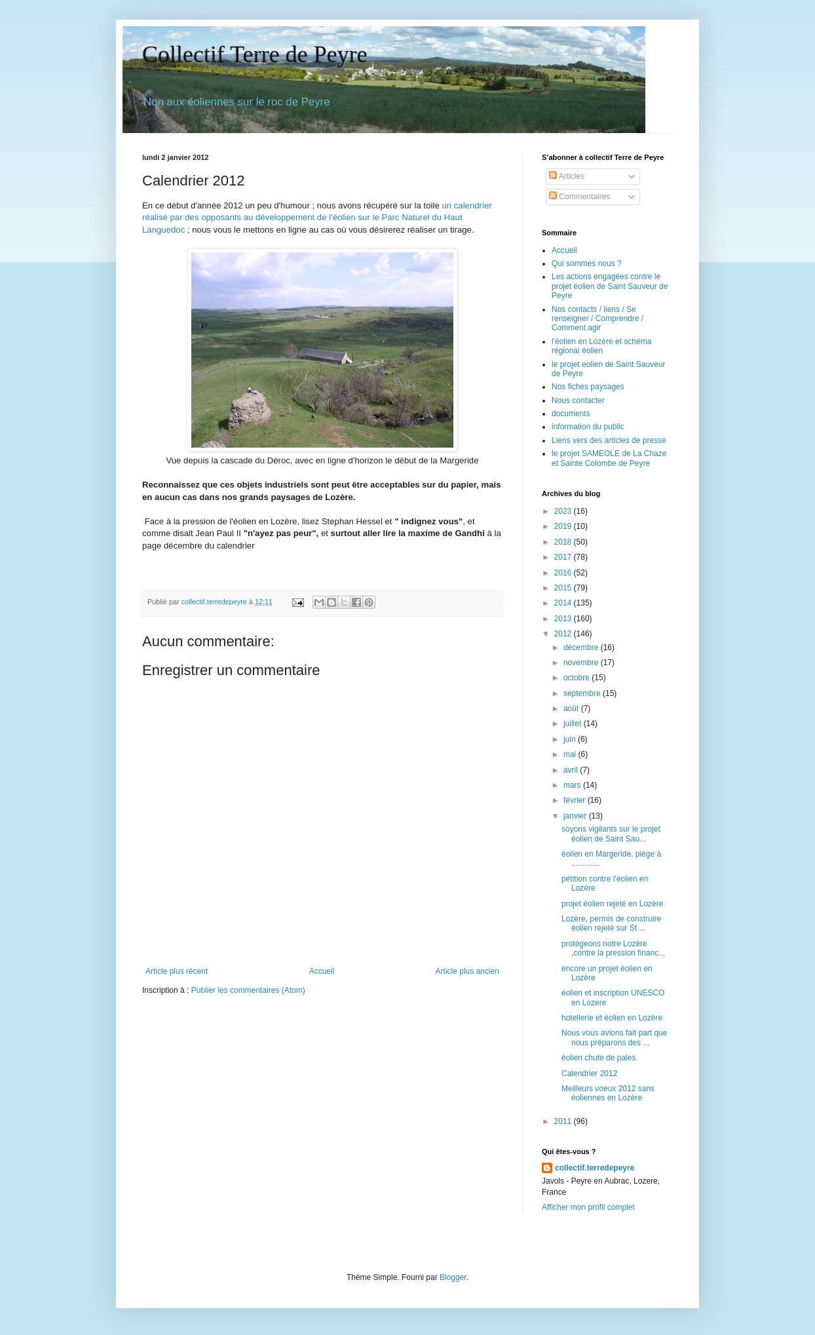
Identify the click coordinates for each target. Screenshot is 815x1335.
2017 (564, 557)
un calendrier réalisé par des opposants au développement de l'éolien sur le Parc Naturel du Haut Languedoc (317, 218)
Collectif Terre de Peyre (255, 54)
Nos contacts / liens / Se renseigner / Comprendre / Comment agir (597, 319)
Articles (566, 176)
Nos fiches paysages (588, 386)
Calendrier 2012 (589, 1073)
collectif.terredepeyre (594, 1167)
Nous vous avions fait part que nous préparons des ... (614, 1037)
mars (573, 785)
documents (571, 413)
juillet (573, 723)
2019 (564, 526)
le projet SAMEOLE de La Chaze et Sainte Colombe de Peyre (609, 458)
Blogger (453, 1277)
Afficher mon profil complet (588, 1207)
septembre (583, 693)
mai (570, 754)
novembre (582, 662)
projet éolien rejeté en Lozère (612, 903)
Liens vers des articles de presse (609, 440)
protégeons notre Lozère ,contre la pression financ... (613, 948)
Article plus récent (176, 971)
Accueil (322, 971)
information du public (588, 426)
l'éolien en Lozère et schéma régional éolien (601, 346)
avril (571, 770)
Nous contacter (578, 400)
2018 (564, 542)
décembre (582, 647)
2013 (564, 618)
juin (570, 739)
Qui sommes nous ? (587, 263)
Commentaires (579, 196)
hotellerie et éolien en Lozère (611, 1017)
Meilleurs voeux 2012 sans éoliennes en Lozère (607, 1093)
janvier (576, 816)
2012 (564, 633)
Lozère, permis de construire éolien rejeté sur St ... (611, 923)
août (572, 708)
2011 (564, 1121)
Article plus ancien (467, 971)
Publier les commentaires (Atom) (248, 990)
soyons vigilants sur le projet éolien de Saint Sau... (610, 833)
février (575, 800)
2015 (564, 587)
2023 (564, 511)
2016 (564, 572)
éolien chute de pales (598, 1057)
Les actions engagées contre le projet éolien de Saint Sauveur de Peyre (610, 286)
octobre (577, 677)
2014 (564, 603)
